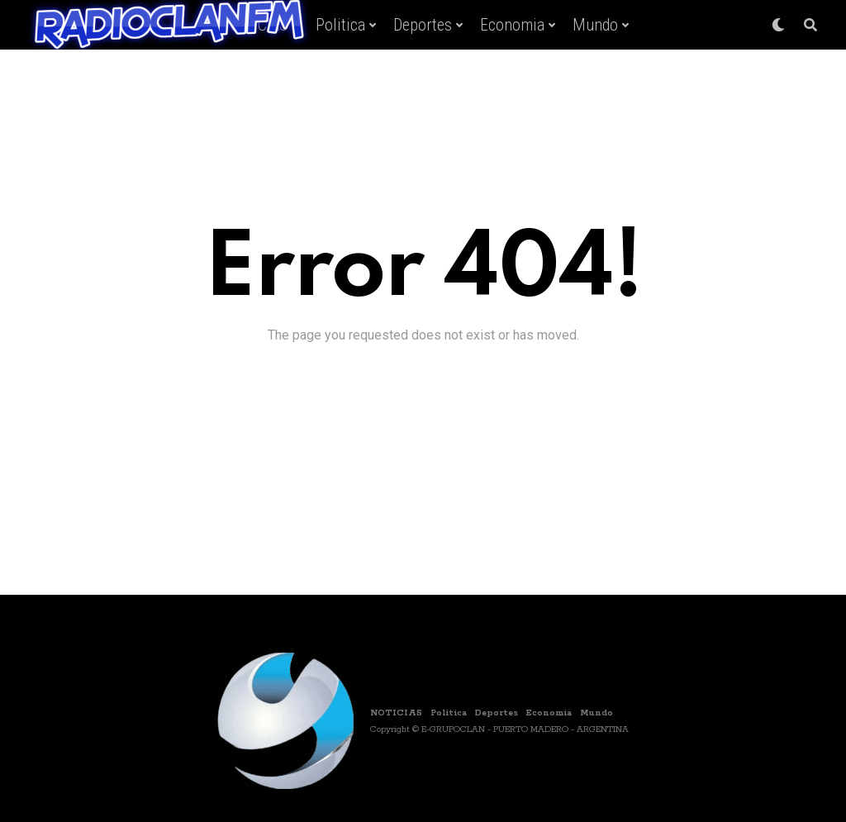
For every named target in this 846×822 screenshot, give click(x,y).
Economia (512, 25)
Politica (340, 25)
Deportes (422, 25)
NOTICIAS (396, 713)
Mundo (595, 25)
